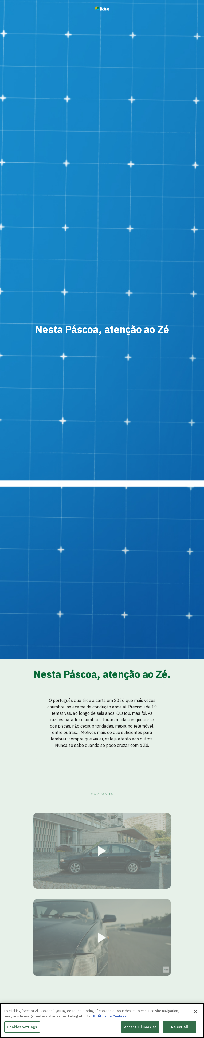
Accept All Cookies (140, 1027)
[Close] (195, 1012)
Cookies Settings (22, 1027)
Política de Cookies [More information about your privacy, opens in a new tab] (109, 1016)
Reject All (179, 1027)
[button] (102, 864)
